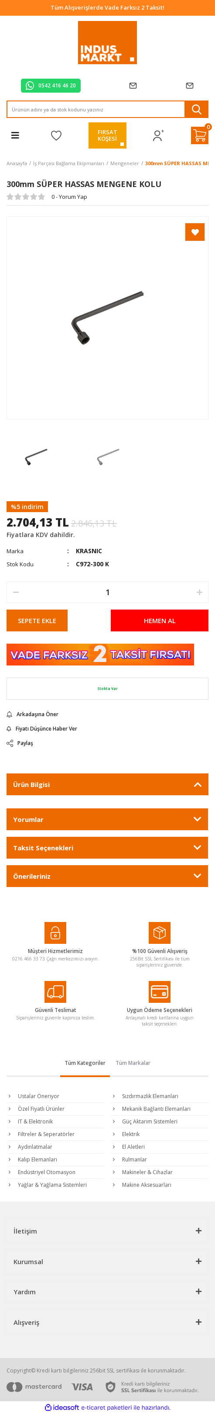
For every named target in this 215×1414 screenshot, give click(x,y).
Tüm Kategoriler (85, 1063)
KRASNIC (89, 551)
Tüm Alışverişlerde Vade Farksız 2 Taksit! (107, 7)
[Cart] (199, 135)
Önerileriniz (32, 876)
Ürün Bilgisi (31, 784)
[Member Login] (158, 136)
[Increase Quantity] (199, 592)
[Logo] (107, 43)
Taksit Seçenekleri (43, 847)
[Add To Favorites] (195, 232)
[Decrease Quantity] (15, 592)
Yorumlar (28, 819)
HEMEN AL (160, 620)
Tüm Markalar (133, 1063)
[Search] (107, 109)
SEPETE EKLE (37, 620)
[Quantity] (107, 592)
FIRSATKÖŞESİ (107, 135)
